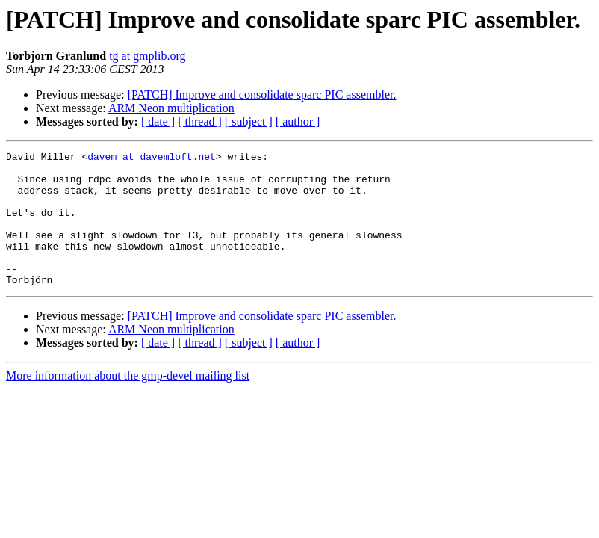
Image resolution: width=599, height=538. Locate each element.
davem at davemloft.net (151, 158)
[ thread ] (200, 121)
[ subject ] (249, 121)
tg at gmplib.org (147, 55)
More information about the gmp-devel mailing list (127, 402)
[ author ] (298, 121)
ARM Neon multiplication (171, 108)
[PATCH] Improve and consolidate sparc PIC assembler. (262, 94)
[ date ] (158, 121)
